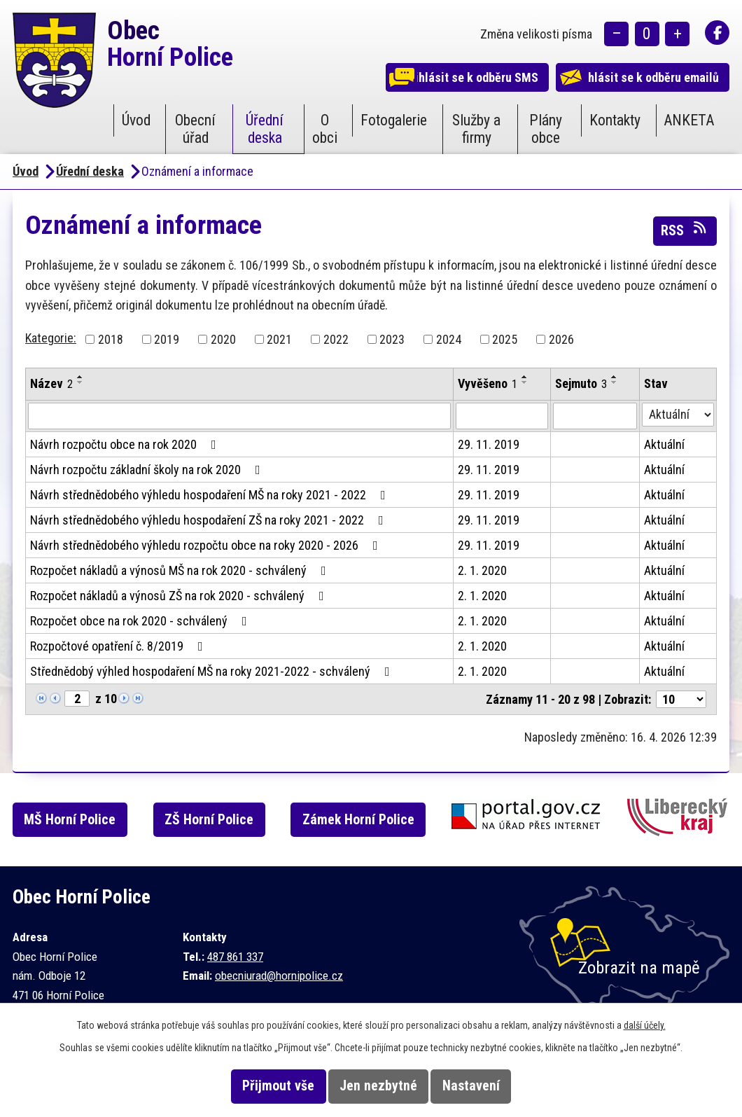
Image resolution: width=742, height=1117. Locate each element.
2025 (504, 339)
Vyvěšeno (487, 383)
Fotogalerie (393, 120)
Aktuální (664, 444)
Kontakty (614, 120)
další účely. (645, 1025)
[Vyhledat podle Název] (239, 416)
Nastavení (489, 1086)
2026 (561, 339)
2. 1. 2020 (482, 570)
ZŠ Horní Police (222, 820)
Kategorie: (50, 338)
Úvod (136, 120)
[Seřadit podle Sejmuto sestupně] (614, 382)
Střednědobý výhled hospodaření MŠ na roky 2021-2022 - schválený (213, 671)
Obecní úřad (195, 128)
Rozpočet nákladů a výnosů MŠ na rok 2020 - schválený (181, 570)
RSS (684, 230)
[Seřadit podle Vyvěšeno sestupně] (525, 382)
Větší (677, 35)
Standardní (647, 35)
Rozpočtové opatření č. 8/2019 (119, 646)
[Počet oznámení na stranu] (681, 699)
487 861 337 (235, 957)
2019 (166, 339)
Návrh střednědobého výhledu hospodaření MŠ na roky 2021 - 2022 (210, 494)
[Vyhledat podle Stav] (678, 414)
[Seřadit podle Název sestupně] (80, 382)
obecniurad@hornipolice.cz (279, 976)
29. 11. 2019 (488, 444)
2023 (392, 339)
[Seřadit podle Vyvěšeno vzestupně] (525, 377)
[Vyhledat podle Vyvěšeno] (502, 416)
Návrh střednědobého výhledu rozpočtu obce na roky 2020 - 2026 (207, 545)
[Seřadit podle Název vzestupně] (80, 377)
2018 (110, 339)
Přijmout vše (260, 1086)
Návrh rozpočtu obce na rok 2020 (126, 444)
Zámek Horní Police (377, 820)
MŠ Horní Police (79, 820)
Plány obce (545, 128)
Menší (616, 35)
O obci (324, 128)
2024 (448, 339)
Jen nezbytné (378, 1086)
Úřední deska (265, 128)
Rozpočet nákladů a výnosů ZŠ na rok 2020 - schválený (180, 595)
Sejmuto (581, 383)
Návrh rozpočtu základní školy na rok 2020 (148, 469)
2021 (279, 339)
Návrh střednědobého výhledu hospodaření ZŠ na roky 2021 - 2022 (209, 520)
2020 (223, 339)
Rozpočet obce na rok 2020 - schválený (141, 620)
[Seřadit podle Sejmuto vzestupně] (614, 377)
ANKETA (689, 120)
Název (51, 383)
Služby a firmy (476, 128)
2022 (336, 339)
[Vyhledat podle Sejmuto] (595, 416)
